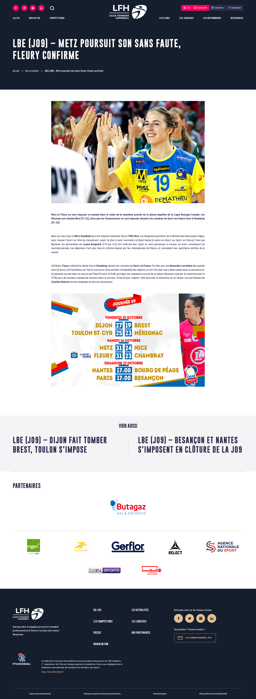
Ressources (237, 18)
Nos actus (34, 18)
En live (97, 610)
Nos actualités (32, 70)
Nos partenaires (141, 632)
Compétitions (57, 18)
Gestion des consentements (40, 693)
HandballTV (200, 8)
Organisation (100, 644)
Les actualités (140, 610)
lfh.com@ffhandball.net (195, 637)
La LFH (16, 18)
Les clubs (164, 18)
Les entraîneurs (212, 18)
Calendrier (217, 8)
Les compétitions (102, 621)
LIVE (187, 8)
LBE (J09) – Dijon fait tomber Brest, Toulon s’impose (60, 445)
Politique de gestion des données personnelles (102, 693)
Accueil (16, 70)
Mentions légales (160, 693)
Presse (97, 632)
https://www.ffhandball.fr (52, 671)
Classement (234, 8)
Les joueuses (186, 18)
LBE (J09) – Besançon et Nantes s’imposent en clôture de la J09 (190, 445)
